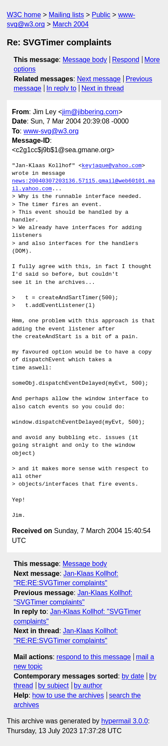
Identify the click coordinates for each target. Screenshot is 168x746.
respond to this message (93, 656)
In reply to (61, 88)
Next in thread (102, 88)
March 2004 (70, 24)
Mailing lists (66, 14)
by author (88, 685)
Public (101, 14)
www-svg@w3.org (50, 131)
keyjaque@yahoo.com (112, 166)
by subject (53, 685)
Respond (125, 59)
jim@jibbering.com (90, 111)
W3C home (24, 14)
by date (133, 676)
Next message (99, 79)
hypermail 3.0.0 (124, 721)
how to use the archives (68, 695)
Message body (85, 59)
